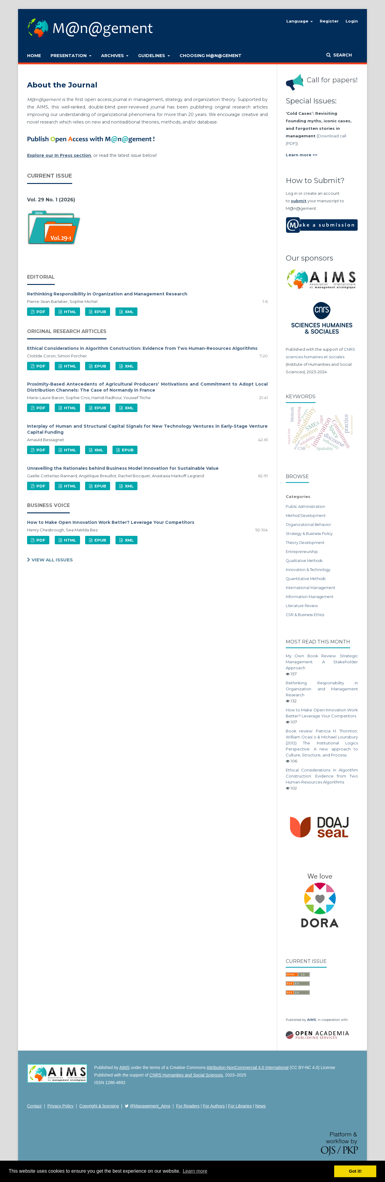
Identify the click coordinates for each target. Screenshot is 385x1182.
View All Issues (51, 560)
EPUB (99, 311)
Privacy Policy (60, 1106)
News (260, 1106)
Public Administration (305, 506)
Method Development (306, 515)
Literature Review (302, 605)
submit (298, 200)
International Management (310, 587)
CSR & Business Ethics (305, 614)
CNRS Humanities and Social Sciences (186, 1075)
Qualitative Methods (304, 560)
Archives (113, 55)
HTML (69, 311)
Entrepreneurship (302, 551)
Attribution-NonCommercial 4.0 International (247, 1067)
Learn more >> (301, 154)
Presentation (69, 55)
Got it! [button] (355, 1171)
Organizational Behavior (308, 524)
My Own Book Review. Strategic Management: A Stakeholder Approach (322, 661)
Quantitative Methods (305, 578)
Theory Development (305, 542)
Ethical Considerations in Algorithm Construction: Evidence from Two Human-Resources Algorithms (142, 348)
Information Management (310, 596)
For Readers (188, 1106)
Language (298, 21)
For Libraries (240, 1106)
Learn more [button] (195, 1171)
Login (352, 21)
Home (34, 55)
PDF (40, 311)
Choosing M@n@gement (211, 55)
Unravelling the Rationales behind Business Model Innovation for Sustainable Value (123, 468)
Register (329, 21)
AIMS (311, 1020)
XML (129, 311)
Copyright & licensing (99, 1106)
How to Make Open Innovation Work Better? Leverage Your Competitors (110, 522)
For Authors (214, 1106)
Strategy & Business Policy (309, 533)
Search (342, 55)
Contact (34, 1106)
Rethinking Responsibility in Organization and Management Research (107, 294)
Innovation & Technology (308, 569)
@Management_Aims (150, 1106)
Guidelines (152, 55)
